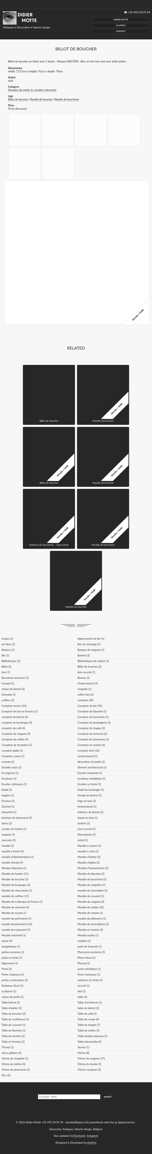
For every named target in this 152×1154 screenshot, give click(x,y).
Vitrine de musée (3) (89, 1064)
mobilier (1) (84, 941)
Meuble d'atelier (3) (88, 857)
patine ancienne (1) (12, 952)
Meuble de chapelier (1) (91, 885)
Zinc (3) (5, 1075)
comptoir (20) (85, 700)
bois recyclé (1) (86, 672)
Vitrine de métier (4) (13, 1064)
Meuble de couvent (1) (90, 896)
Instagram (92, 1135)
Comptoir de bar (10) (89, 705)
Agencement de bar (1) (90, 638)
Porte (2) (6, 969)
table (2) (82, 997)
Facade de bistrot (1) (89, 795)
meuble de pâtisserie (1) (91, 918)
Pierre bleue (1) (86, 957)
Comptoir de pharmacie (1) (93, 739)
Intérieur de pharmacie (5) (16, 817)
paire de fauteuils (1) (89, 946)
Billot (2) (6, 666)
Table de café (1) (87, 1013)
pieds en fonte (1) (11, 957)
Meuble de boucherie (66, 99)
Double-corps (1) (11, 767)
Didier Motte (120, 19)
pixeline (91, 1142)
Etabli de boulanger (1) (90, 789)
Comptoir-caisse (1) (12, 756)
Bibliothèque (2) (10, 661)
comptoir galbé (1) (12, 750)
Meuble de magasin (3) (90, 901)
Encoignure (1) (10, 773)
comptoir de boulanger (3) (16, 722)
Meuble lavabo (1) (87, 935)
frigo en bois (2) (86, 801)
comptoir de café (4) (13, 728)
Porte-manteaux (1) (88, 974)
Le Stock (121, 25)
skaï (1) (81, 991)
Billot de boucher (18, 99)
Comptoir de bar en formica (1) (19, 711)
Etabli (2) (6, 789)
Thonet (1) (7, 1047)
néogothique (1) (10, 946)
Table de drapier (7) (88, 1024)
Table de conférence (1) (15, 1019)
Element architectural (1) (91, 767)
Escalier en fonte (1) (89, 784)
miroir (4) (6, 941)
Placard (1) (83, 963)
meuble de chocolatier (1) (92, 890)
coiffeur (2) (7, 700)
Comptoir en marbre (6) (91, 745)
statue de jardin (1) (12, 997)
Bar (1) (5, 655)
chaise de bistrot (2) (13, 689)
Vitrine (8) (83, 1052)
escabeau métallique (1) (91, 778)
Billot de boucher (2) (89, 666)
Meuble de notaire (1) (90, 913)
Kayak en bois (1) (87, 817)
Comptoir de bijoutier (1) (91, 711)
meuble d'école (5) (12, 862)
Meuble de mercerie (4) (15, 907)
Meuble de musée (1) (13, 913)
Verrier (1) (83, 1047)
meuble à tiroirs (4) (12, 851)
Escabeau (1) (8, 778)
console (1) (7, 761)
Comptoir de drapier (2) (91, 728)
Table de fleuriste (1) (13, 1030)
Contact (121, 31)
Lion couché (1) (86, 829)
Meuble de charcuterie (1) (16, 890)
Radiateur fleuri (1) (12, 985)
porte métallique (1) (89, 969)
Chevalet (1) (8, 694)
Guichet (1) (8, 806)
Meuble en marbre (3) (90, 929)
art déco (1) (8, 644)
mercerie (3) (8, 840)
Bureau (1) (83, 677)
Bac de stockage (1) (88, 644)
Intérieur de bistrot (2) (90, 812)
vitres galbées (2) (11, 1052)
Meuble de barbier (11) (15, 873)
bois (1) (5, 672)
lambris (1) (83, 823)
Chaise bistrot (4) (87, 683)
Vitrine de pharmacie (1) (15, 1069)
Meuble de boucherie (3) (91, 879)
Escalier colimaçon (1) (14, 784)
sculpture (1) (8, 991)
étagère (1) (7, 795)
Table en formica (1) (13, 1041)
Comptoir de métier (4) (14, 739)
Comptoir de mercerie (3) (92, 733)
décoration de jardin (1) (91, 761)
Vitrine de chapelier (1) (14, 1058)
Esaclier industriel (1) (89, 773)
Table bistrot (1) (10, 1002)
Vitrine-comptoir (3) (89, 1069)
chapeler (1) (84, 689)
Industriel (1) (8, 812)
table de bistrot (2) (88, 1008)
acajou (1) (7, 638)
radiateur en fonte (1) (89, 980)
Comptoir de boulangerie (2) (94, 722)
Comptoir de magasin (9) (15, 733)
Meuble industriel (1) (13, 935)
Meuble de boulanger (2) (15, 885)
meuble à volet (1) (87, 851)
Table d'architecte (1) (89, 1002)
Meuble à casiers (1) (89, 845)
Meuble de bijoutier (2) (90, 873)
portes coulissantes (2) (14, 980)
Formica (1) (8, 801)
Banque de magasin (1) (90, 649)
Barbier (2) (83, 655)
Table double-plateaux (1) (92, 1036)
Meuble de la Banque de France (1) (21, 901)
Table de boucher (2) (13, 1013)
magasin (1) (8, 834)
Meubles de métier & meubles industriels (32, 90)
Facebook (79, 1135)
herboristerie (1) (86, 806)
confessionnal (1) (87, 756)
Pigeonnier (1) (9, 963)
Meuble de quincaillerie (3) (93, 924)
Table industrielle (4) (89, 1041)
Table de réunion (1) (13, 1036)
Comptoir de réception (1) (16, 745)
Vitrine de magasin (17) (91, 1058)
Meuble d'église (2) (88, 862)
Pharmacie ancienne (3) (91, 952)
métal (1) (82, 840)
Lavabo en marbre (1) (13, 829)
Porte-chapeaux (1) (12, 974)
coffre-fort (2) (85, 694)
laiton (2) (6, 823)
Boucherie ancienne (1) (15, 677)
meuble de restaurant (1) (15, 929)
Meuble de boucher (41, 99)
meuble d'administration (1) (17, 857)
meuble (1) (7, 845)
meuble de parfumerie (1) (16, 918)
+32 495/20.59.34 (139, 12)
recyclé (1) (83, 985)
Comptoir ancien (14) (13, 705)
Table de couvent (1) (13, 1024)
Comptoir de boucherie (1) (92, 717)
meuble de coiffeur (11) (15, 896)
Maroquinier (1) (86, 834)
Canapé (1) (7, 683)
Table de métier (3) (88, 1030)
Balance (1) (7, 649)
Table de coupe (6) (88, 1019)
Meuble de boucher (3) (14, 879)
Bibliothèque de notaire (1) (93, 661)
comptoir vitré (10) (88, 750)
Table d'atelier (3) (11, 1008)
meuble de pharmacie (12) (16, 924)
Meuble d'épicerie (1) (13, 868)
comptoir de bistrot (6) (14, 717)
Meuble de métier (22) (90, 907)
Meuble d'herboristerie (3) (92, 868)
